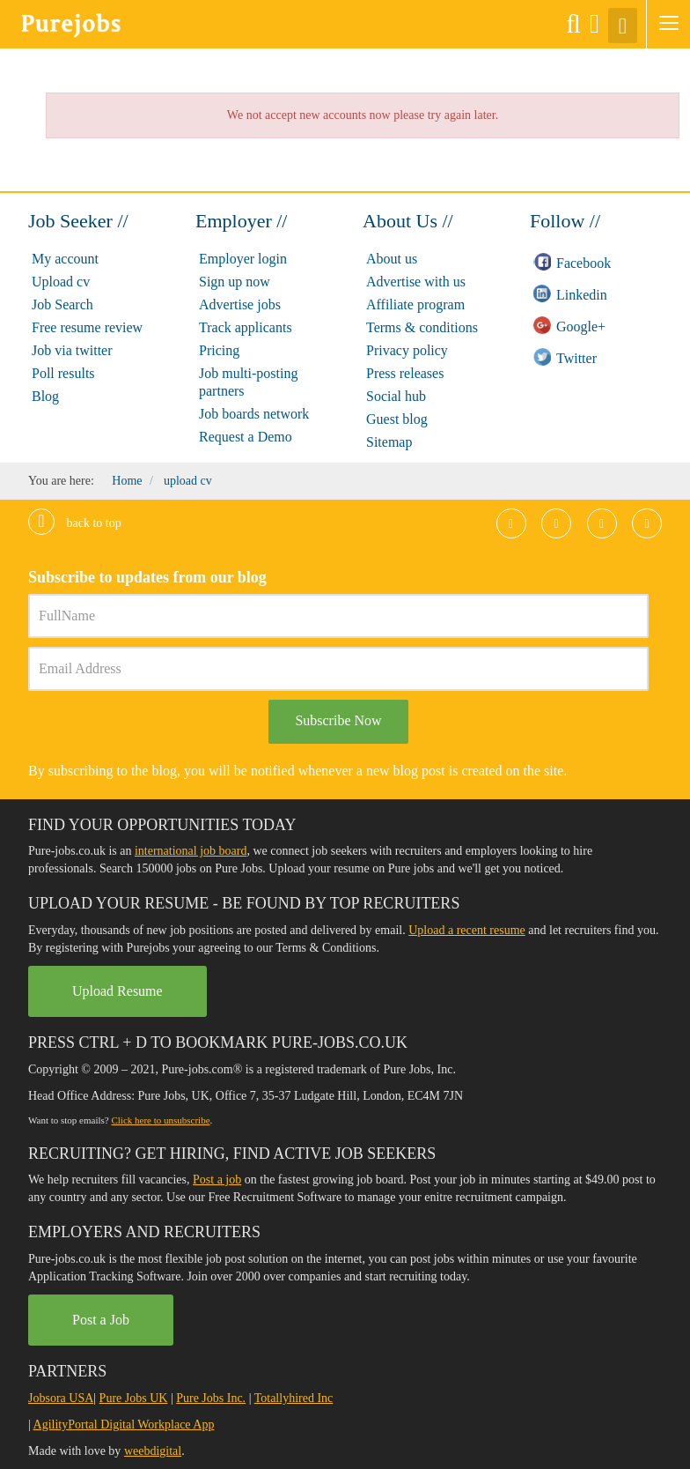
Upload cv (61, 281)
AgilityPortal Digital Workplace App (124, 1424)
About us (391, 258)
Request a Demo (245, 436)
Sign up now (234, 281)
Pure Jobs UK (133, 1398)
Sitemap (389, 441)
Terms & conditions (422, 327)
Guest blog (397, 419)
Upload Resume (117, 990)
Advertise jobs (240, 304)
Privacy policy (407, 350)
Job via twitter (72, 350)
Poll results (63, 373)
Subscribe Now (338, 720)
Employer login (243, 258)
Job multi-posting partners (248, 382)
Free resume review (87, 327)
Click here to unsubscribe (160, 1120)
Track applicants (245, 327)
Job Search (62, 304)
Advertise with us (416, 281)
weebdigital (152, 1451)
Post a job (217, 1179)
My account (65, 258)
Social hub (396, 396)
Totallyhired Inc (294, 1398)
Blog (45, 396)
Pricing (219, 350)
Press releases (405, 373)
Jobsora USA (60, 1398)
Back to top (74, 523)
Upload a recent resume (466, 930)
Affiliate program (415, 304)
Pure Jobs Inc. (211, 1398)
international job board (191, 850)
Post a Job (100, 1319)
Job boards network (254, 413)
